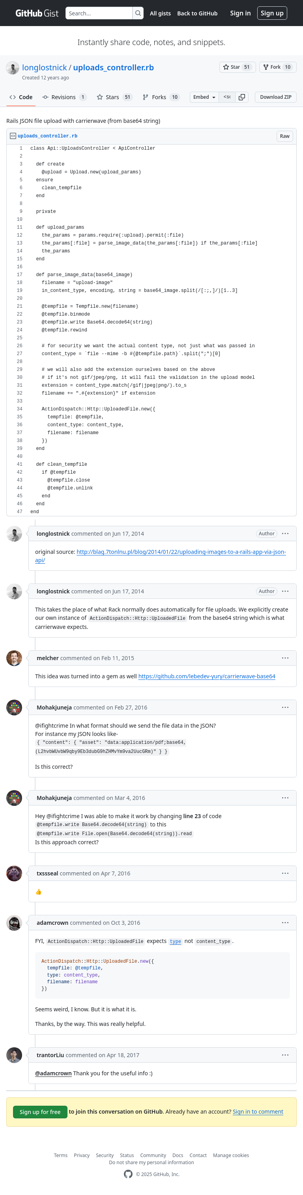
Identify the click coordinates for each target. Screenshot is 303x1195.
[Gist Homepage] (37, 13)
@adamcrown (53, 1073)
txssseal (47, 873)
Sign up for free (40, 1112)
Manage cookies (231, 1155)
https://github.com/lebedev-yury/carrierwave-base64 (206, 676)
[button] (242, 97)
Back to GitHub (197, 13)
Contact (198, 1155)
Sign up (272, 13)
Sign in (240, 13)
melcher (48, 658)
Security (105, 1155)
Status (127, 1155)
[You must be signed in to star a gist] (237, 67)
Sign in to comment (258, 1111)
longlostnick (44, 67)
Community (153, 1155)
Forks (161, 97)
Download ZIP (276, 97)
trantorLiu (50, 1055)
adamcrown (52, 922)
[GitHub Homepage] (128, 1174)
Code (21, 97)
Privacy (82, 1155)
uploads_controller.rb (113, 67)
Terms (61, 1155)
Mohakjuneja (54, 707)
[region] (151, 330)
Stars (115, 97)
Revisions (64, 97)
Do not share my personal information (151, 1162)
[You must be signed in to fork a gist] (278, 67)
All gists (160, 13)
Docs (177, 1155)
